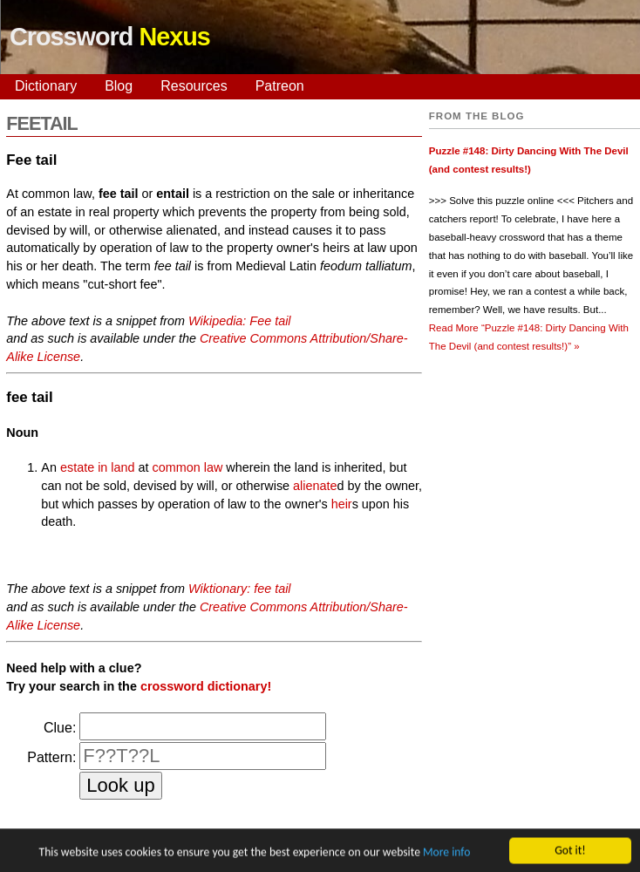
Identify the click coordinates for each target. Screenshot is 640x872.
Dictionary (46, 85)
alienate (315, 486)
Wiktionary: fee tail (239, 589)
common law (188, 467)
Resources (193, 85)
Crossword (110, 37)
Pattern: (51, 757)
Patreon (279, 85)
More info (446, 854)
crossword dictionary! (205, 686)
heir (341, 504)
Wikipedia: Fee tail (239, 321)
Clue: (60, 727)
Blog (119, 85)
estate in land (97, 467)
